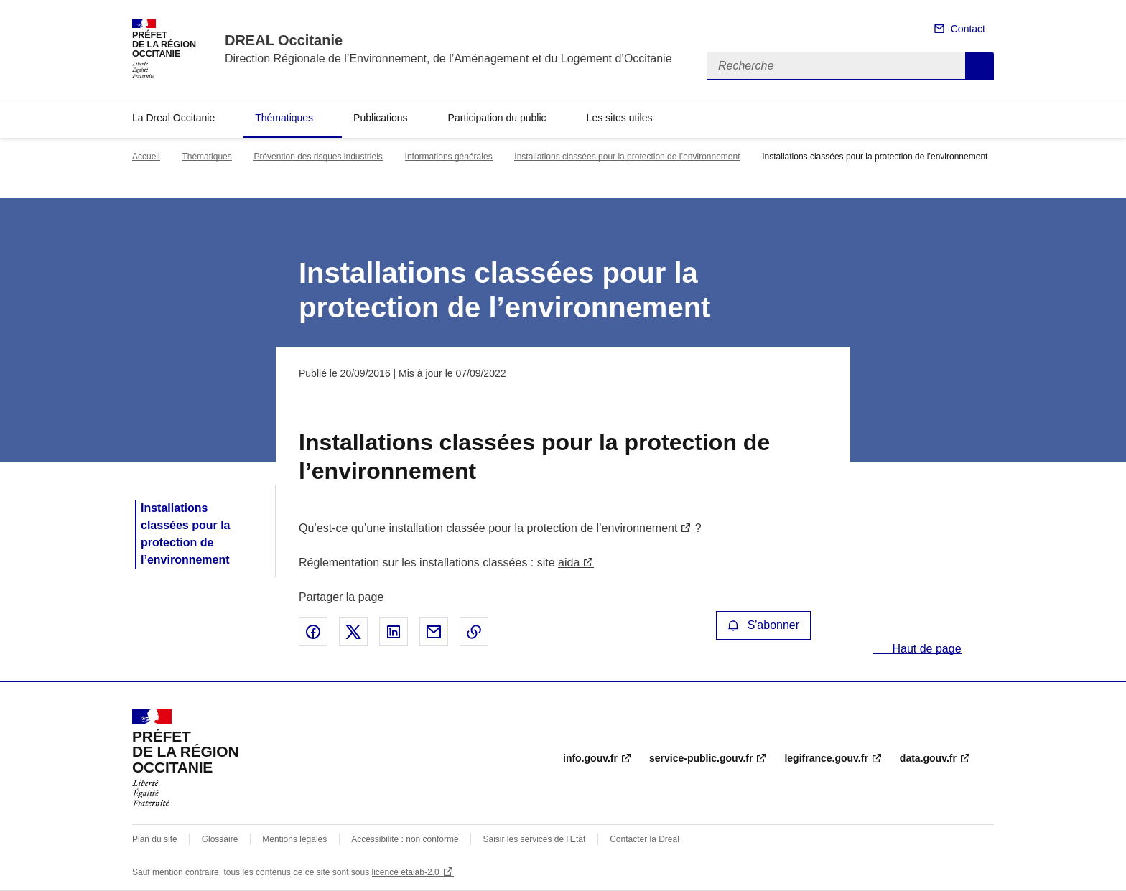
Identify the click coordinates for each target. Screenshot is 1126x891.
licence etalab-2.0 (405, 872)
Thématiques (284, 117)
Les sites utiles (620, 117)
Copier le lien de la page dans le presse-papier (474, 631)
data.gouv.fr (928, 758)
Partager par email (433, 631)
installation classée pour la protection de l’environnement (532, 528)
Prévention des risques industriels (317, 156)
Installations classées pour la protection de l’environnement (627, 156)
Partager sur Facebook (313, 631)
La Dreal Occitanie (173, 117)
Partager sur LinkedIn (393, 631)
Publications (380, 117)
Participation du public (497, 117)
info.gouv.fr (590, 758)
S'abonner (763, 625)
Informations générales (449, 156)
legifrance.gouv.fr (825, 758)
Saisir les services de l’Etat (534, 839)
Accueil (146, 156)
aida (569, 562)
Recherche (979, 66)
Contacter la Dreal (644, 839)
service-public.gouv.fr (701, 758)
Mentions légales (294, 839)
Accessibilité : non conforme (404, 839)
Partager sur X (353, 631)
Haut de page (925, 649)
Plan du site (154, 839)
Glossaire (220, 839)
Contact (968, 28)
